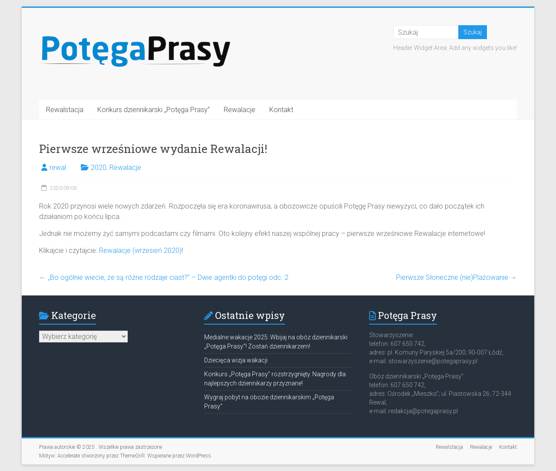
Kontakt (281, 110)
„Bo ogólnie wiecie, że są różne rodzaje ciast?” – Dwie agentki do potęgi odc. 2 (163, 277)
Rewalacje (239, 110)
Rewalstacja (64, 110)
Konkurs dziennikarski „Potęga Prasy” (153, 110)
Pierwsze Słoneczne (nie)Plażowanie (456, 277)
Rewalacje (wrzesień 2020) (140, 250)
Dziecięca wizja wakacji (236, 360)
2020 (98, 167)
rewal (58, 167)
